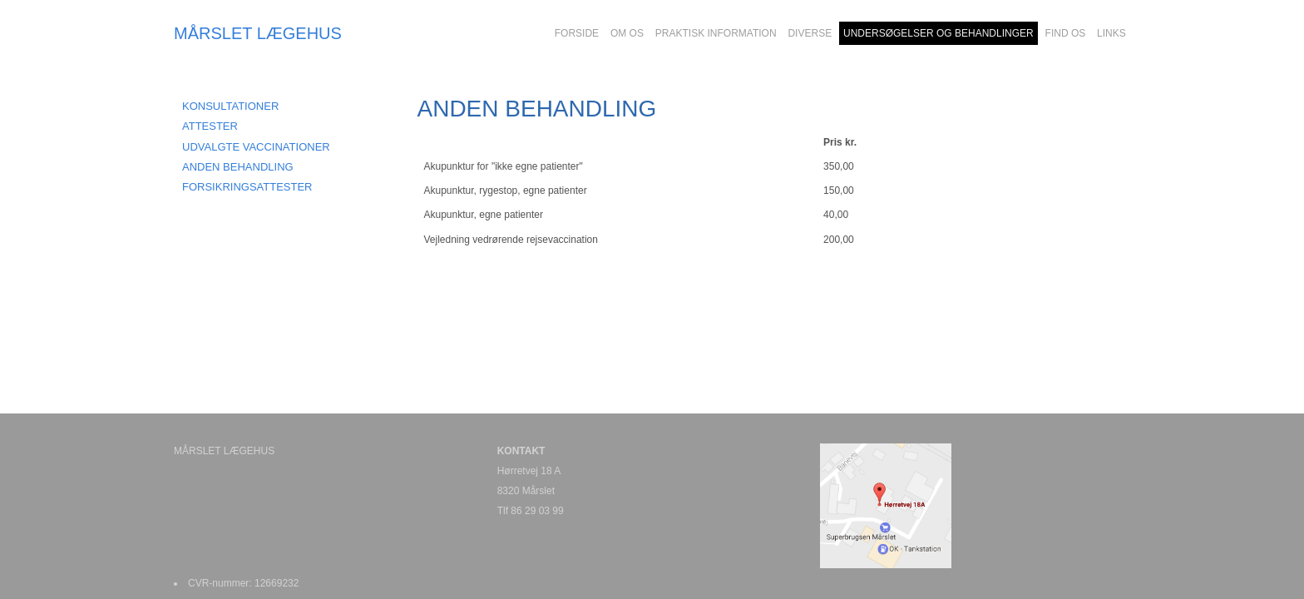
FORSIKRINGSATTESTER (247, 187)
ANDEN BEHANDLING (238, 167)
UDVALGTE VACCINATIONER (256, 147)
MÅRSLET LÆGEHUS (258, 33)
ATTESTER (210, 126)
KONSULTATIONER (230, 106)
